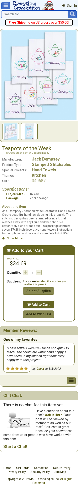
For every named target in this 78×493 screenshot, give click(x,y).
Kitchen (39, 175)
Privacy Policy (17, 472)
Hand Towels (44, 169)
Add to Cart (38, 305)
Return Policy (62, 468)
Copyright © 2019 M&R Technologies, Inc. (32, 479)
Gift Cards (22, 468)
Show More (12, 238)
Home (7, 468)
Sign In (69, 5)
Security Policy (40, 472)
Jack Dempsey (46, 159)
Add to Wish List (38, 314)
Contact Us (41, 468)
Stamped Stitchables (51, 164)
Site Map (60, 472)
